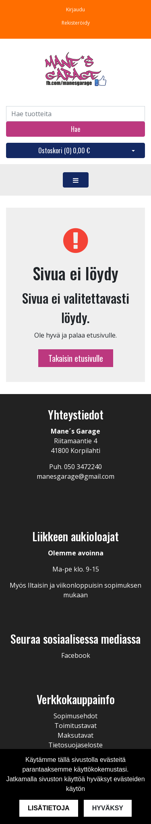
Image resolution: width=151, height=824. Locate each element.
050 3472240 (83, 466)
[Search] (75, 113)
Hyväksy (107, 808)
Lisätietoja (49, 808)
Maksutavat (75, 735)
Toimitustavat (75, 725)
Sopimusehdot (75, 715)
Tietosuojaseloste (75, 745)
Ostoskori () (64, 150)
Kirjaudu (75, 9)
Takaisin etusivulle (75, 358)
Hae (75, 129)
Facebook (75, 655)
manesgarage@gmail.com (75, 476)
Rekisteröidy (76, 22)
